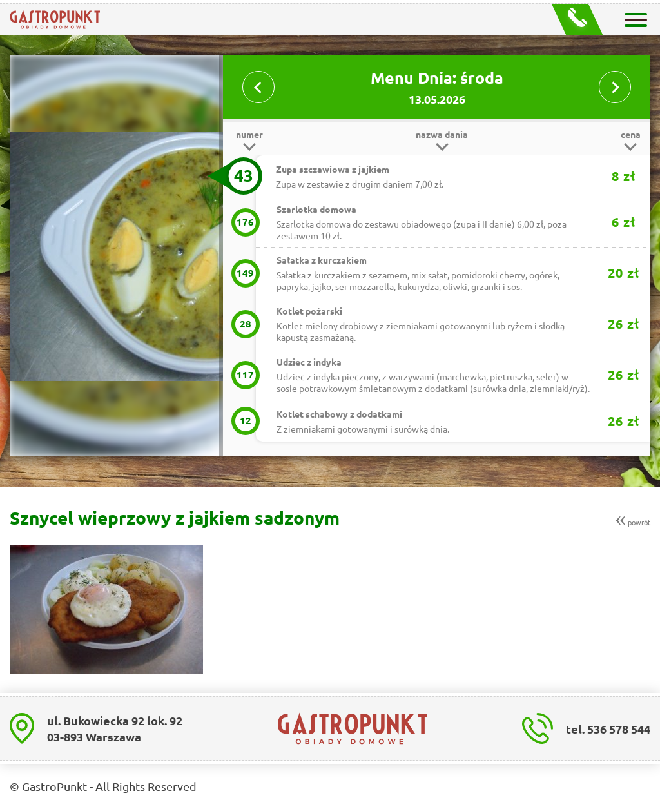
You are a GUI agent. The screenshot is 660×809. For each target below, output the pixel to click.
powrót (632, 518)
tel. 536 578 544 (608, 728)
